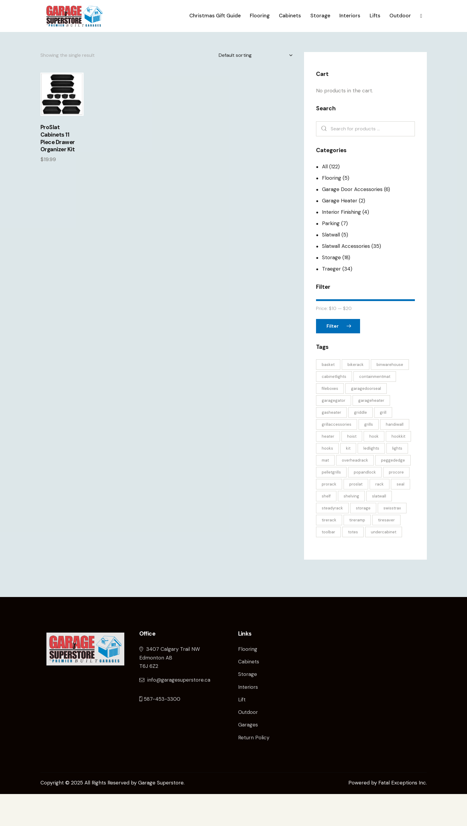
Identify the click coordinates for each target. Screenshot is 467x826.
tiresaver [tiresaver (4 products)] (386, 552)
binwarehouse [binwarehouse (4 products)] (390, 396)
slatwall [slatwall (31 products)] (379, 528)
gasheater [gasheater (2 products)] (331, 444)
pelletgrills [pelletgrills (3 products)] (331, 504)
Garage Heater (339, 232)
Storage (331, 289)
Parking (331, 255)
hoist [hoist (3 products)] (351, 468)
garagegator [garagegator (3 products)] (333, 432)
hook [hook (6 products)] (374, 468)
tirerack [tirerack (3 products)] (329, 552)
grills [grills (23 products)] (368, 456)
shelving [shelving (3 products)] (351, 528)
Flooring (331, 210)
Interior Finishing (341, 244)
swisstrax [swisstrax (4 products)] (392, 540)
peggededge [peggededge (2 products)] (393, 492)
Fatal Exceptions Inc (402, 814)
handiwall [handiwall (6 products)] (394, 456)
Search (323, 161)
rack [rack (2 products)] (379, 516)
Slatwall (331, 266)
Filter (333, 358)
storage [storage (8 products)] (363, 540)
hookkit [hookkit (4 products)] (398, 468)
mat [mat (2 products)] (325, 492)
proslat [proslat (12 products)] (355, 516)
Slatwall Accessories (346, 278)
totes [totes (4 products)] (353, 564)
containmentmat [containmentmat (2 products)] (374, 408)
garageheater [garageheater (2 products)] (371, 432)
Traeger (331, 300)
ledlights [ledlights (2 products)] (371, 480)
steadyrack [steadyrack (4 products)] (332, 540)
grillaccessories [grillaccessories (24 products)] (336, 456)
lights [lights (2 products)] (397, 480)
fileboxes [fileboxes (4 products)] (330, 420)
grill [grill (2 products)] (383, 444)
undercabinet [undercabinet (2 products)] (383, 564)
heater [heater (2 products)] (328, 468)
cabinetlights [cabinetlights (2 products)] (334, 408)
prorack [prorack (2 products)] (329, 516)
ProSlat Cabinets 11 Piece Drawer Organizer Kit (57, 170)
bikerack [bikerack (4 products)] (355, 396)
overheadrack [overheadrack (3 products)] (355, 492)
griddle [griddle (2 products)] (360, 444)
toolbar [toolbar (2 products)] (328, 564)
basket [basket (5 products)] (328, 396)
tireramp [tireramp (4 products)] (357, 552)
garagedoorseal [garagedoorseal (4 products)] (366, 420)
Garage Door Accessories (352, 221)
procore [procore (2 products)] (396, 504)
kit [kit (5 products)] (348, 480)
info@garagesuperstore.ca (174, 712)
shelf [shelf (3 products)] (326, 528)
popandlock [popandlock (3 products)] (365, 504)
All (325, 198)
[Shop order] (255, 87)
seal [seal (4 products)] (400, 516)
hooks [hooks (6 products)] (327, 480)
